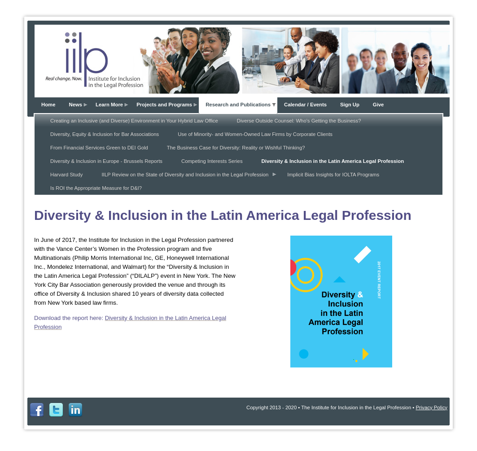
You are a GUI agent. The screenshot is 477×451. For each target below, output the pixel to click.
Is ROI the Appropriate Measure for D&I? (96, 188)
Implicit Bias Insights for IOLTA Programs (333, 174)
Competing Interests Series (212, 161)
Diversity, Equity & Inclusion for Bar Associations (104, 134)
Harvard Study (66, 174)
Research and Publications (238, 104)
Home (48, 104)
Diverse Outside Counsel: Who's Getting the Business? (299, 120)
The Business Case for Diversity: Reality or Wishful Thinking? (236, 147)
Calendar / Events (305, 104)
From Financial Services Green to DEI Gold (99, 147)
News (75, 104)
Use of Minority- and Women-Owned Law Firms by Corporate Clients (255, 134)
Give (378, 104)
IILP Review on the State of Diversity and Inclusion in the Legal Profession (184, 174)
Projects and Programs (164, 104)
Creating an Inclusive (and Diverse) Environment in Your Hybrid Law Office (134, 120)
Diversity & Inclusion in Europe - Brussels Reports (106, 161)
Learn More (109, 104)
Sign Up (349, 104)
